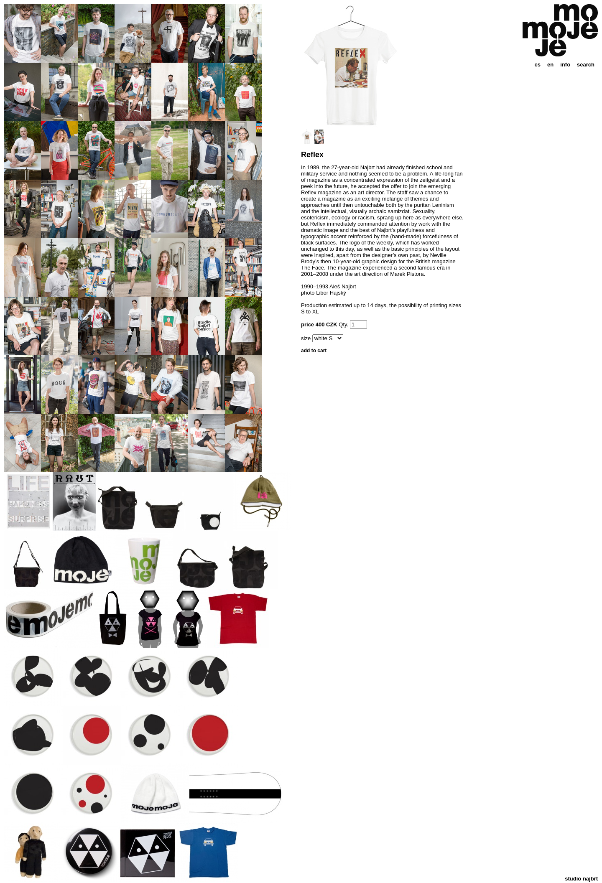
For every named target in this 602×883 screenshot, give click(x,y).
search (585, 64)
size (306, 338)
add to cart (314, 351)
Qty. (343, 324)
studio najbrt (581, 878)
